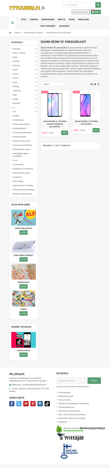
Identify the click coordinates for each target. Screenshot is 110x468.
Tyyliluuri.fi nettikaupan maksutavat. (73, 403)
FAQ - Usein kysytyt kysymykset (72, 414)
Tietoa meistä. (64, 400)
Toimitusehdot (64, 392)
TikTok (47, 403)
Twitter (19, 403)
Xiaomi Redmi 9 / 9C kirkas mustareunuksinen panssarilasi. (54, 124)
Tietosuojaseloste (66, 407)
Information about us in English (71, 418)
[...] (46, 381)
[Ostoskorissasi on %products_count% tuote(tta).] (96, 12)
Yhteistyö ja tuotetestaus (69, 411)
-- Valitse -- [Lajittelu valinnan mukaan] (46, 84)
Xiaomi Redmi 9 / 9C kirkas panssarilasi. (86, 122)
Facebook (11, 403)
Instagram (40, 403)
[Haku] (82, 5)
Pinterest (33, 403)
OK (94, 380)
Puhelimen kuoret (65, 396)
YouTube (26, 403)
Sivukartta (62, 422)
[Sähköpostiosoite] (72, 380)
